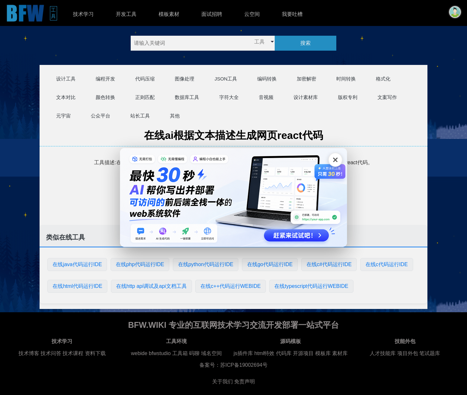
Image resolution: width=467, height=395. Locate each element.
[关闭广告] (335, 160)
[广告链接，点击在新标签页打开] (233, 197)
